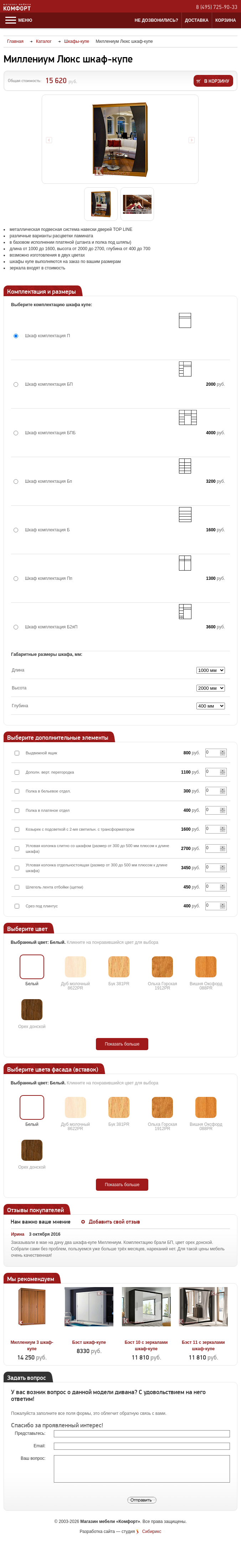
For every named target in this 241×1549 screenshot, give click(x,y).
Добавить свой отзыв (114, 1222)
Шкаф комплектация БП (49, 384)
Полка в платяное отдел (48, 810)
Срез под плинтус (42, 906)
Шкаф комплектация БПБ (50, 432)
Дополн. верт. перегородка (50, 772)
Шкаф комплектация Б (47, 529)
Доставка (197, 20)
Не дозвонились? (156, 20)
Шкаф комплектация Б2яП (51, 626)
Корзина (225, 20)
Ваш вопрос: (34, 1458)
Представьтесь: (31, 1433)
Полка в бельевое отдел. (48, 791)
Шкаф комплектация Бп (48, 481)
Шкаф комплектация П (47, 335)
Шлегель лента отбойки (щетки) (54, 887)
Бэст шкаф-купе (89, 1342)
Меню (18, 20)
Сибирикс (151, 1531)
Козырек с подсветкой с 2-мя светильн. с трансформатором (80, 829)
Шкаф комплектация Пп (48, 578)
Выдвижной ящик (41, 753)
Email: (40, 1445)
